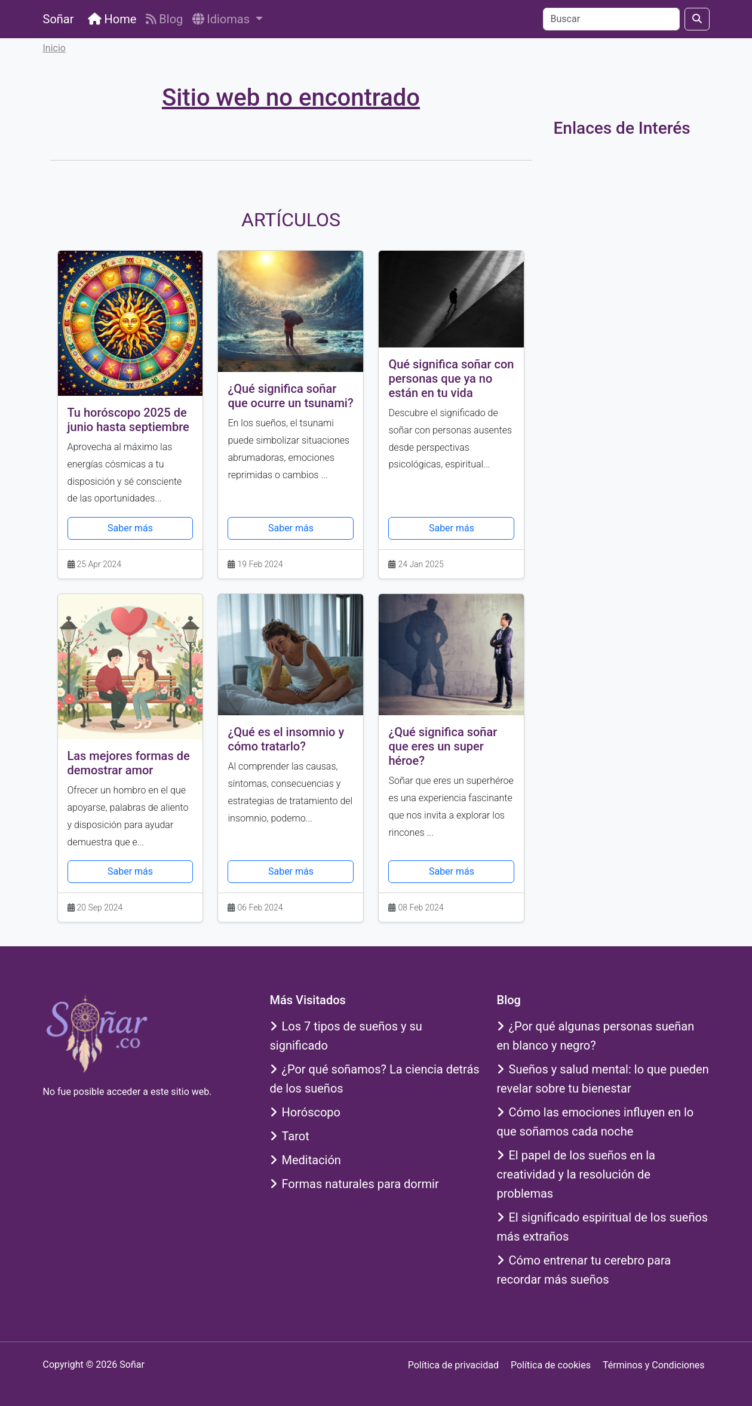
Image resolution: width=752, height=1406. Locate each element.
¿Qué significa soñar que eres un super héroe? (442, 746)
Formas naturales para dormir (354, 1184)
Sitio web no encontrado (291, 98)
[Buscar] (611, 19)
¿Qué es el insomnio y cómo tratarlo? (286, 739)
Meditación (305, 1160)
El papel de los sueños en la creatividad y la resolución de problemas (576, 1174)
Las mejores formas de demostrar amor (128, 763)
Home (112, 19)
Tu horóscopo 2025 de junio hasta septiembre (128, 419)
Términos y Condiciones (654, 1365)
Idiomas (222, 19)
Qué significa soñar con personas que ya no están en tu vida (451, 378)
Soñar (58, 19)
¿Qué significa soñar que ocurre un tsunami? (290, 396)
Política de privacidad (453, 1365)
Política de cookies (551, 1365)
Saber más (130, 528)
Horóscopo (305, 1112)
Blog (164, 19)
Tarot (289, 1136)
